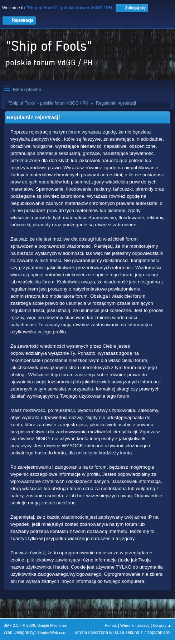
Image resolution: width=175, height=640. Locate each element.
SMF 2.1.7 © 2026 (19, 625)
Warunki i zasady (135, 625)
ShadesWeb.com (52, 632)
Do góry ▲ (162, 625)
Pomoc (111, 625)
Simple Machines (52, 625)
